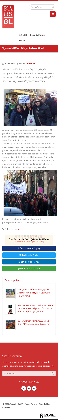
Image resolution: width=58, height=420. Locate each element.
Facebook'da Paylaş (29, 248)
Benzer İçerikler (12, 280)
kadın (17, 229)
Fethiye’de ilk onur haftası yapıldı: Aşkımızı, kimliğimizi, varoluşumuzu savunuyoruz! (33, 292)
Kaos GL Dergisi (37, 35)
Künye (22, 40)
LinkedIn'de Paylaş (29, 261)
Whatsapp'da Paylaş (29, 268)
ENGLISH (23, 35)
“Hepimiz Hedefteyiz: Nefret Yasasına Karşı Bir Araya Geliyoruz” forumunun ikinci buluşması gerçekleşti (35, 308)
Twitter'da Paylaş (29, 255)
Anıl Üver (30, 63)
